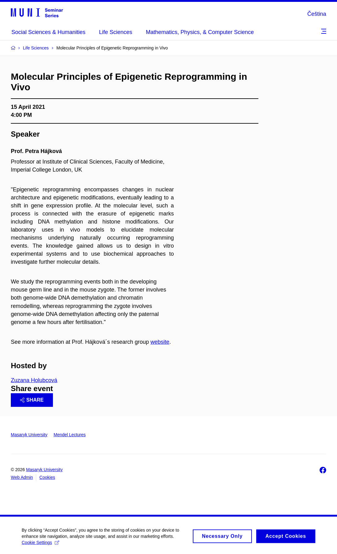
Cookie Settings (40, 545)
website (159, 342)
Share (32, 400)
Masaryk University (29, 434)
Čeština (316, 14)
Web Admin (22, 477)
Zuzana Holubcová (34, 380)
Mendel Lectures (70, 434)
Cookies (47, 477)
